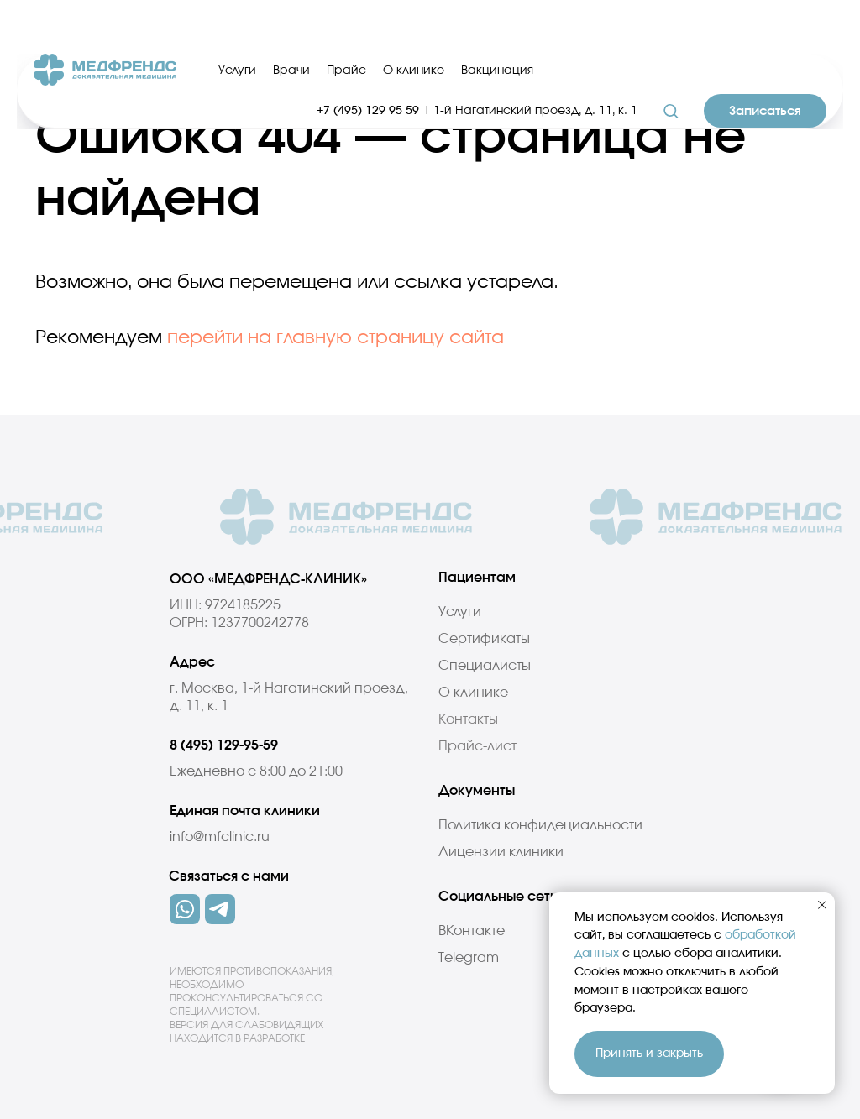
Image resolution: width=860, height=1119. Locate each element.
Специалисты (484, 665)
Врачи (291, 25)
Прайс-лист (477, 746)
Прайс (346, 25)
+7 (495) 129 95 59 (368, 65)
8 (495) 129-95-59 (224, 745)
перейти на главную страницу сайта (335, 337)
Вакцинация (497, 25)
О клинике (413, 25)
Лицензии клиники (501, 852)
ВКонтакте (471, 931)
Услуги (237, 25)
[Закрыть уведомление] (822, 905)
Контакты (468, 719)
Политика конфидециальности (540, 825)
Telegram (468, 958)
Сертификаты (484, 639)
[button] (671, 65)
